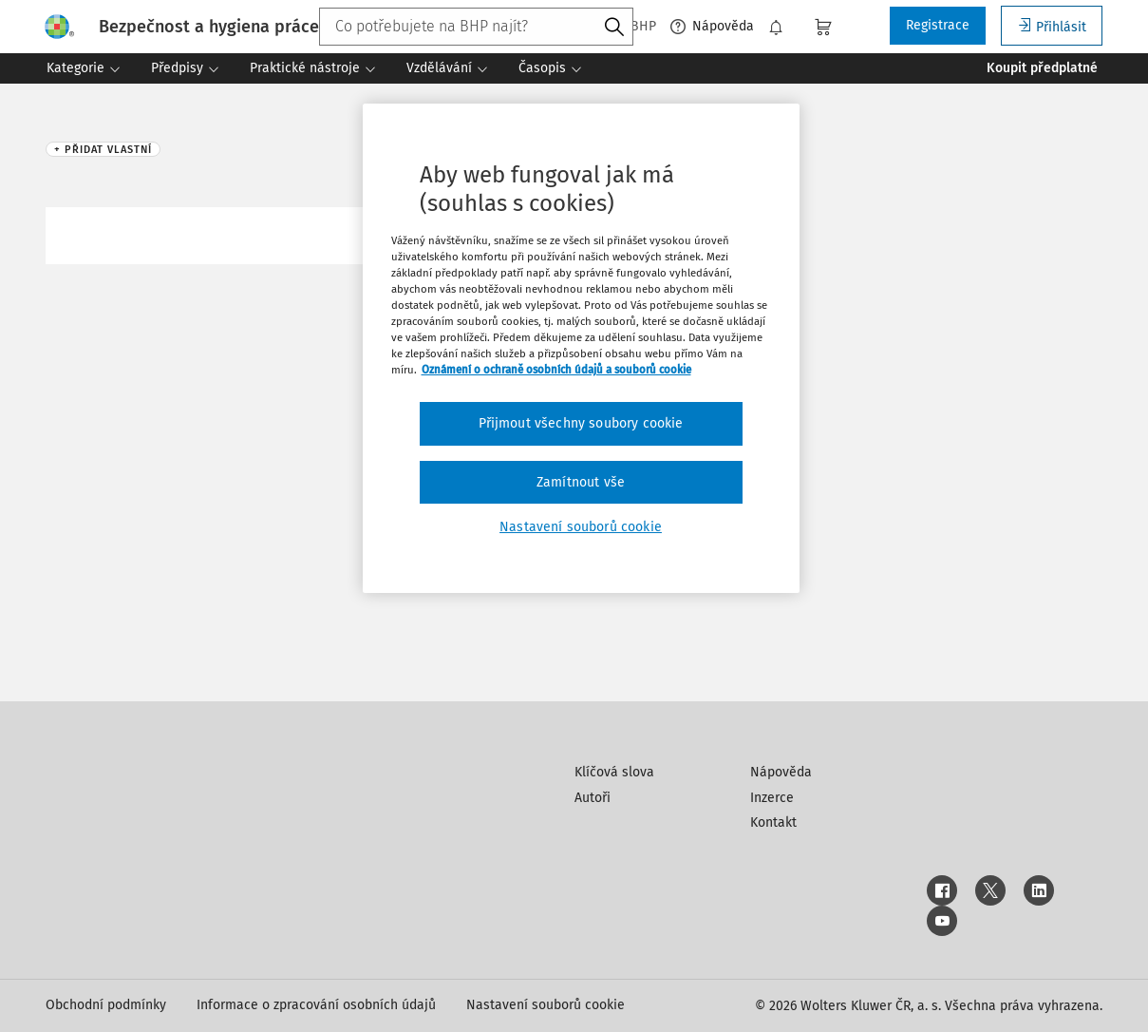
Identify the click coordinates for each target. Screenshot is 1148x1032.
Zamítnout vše (580, 482)
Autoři (592, 798)
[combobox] (476, 27)
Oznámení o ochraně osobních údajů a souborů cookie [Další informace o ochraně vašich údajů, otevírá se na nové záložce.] (556, 369)
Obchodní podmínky (106, 1005)
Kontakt (773, 822)
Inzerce (772, 798)
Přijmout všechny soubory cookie (581, 423)
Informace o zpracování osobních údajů (316, 1005)
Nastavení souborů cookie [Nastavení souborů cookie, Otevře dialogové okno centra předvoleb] (580, 527)
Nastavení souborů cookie (545, 1005)
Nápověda (712, 26)
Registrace (937, 25)
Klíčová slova (614, 772)
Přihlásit (1051, 26)
